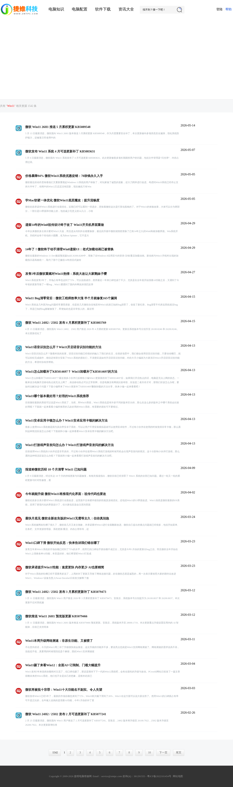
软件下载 (103, 9)
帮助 (228, 9)
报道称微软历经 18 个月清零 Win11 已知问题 (56, 469)
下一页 (163, 752)
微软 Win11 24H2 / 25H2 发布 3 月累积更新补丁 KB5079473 (65, 591)
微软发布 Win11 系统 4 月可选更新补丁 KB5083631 (60, 151)
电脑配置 (79, 9)
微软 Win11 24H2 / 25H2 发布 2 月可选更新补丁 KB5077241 (65, 714)
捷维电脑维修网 (19, 9)
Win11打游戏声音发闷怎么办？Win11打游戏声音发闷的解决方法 (69, 445)
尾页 (178, 752)
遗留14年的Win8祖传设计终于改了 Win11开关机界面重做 (64, 224)
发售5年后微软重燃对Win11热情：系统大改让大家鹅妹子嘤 (66, 273)
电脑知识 (56, 9)
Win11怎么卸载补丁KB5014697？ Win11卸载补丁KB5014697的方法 (71, 371)
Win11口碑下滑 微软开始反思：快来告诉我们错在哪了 (62, 542)
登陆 (219, 9)
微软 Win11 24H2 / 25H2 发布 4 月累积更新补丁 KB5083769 (65, 322)
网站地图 (178, 776)
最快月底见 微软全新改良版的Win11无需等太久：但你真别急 (67, 518)
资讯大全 (126, 9)
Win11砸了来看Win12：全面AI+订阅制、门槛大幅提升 (63, 665)
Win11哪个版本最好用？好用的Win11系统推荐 (57, 396)
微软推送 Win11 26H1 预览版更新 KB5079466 (56, 616)
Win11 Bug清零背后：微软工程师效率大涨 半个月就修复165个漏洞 (71, 298)
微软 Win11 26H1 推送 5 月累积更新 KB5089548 (57, 127)
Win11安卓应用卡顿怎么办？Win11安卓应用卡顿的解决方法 (66, 420)
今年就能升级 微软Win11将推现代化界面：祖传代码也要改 (65, 494)
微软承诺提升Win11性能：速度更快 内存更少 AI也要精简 (64, 567)
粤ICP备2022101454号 (159, 776)
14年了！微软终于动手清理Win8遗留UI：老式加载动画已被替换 (69, 249)
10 (149, 752)
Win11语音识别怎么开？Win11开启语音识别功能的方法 (63, 347)
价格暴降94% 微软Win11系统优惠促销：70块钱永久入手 (64, 175)
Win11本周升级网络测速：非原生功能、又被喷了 (59, 640)
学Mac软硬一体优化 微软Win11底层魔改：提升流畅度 (62, 200)
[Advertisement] (38, 59)
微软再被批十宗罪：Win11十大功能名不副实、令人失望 (63, 689)
